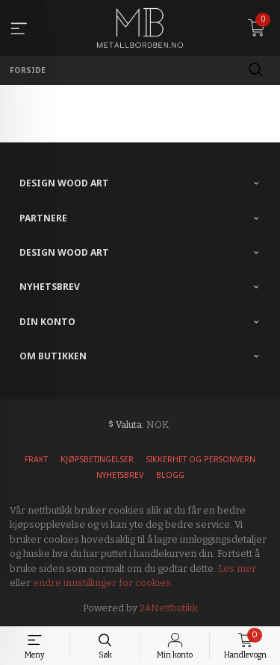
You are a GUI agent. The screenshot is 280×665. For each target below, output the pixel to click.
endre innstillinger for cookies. (103, 582)
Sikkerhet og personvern (200, 459)
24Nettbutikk (169, 608)
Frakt (36, 459)
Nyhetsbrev (119, 475)
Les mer (237, 568)
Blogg (170, 475)
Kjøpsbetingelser (97, 459)
